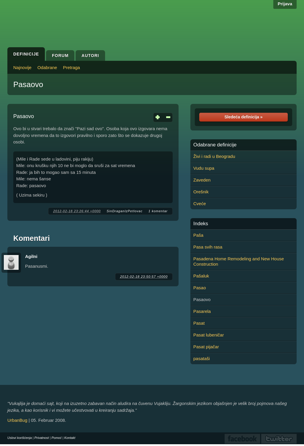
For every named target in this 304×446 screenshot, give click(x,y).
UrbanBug (17, 420)
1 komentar (158, 211)
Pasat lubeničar (208, 334)
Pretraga (71, 67)
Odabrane (47, 67)
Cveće (199, 203)
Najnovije (22, 67)
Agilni (31, 256)
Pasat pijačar (206, 346)
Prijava (285, 3)
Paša (198, 235)
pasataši (201, 358)
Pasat (199, 323)
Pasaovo (28, 84)
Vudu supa (203, 168)
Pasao (199, 287)
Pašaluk (201, 275)
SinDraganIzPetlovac (125, 211)
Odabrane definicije (214, 145)
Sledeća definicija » (243, 117)
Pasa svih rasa (207, 246)
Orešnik (201, 191)
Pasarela (202, 311)
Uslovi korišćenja (19, 438)
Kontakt (69, 438)
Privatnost (42, 438)
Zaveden (201, 179)
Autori (90, 55)
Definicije (26, 54)
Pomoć (56, 438)
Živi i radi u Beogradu (214, 156)
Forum (60, 55)
